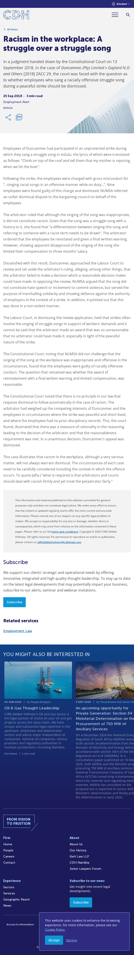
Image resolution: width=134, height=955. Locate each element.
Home (7, 844)
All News (12, 29)
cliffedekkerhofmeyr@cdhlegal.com (59, 542)
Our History (78, 850)
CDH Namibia (79, 862)
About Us (76, 844)
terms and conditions (65, 531)
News (7, 905)
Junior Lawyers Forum (85, 869)
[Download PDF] (19, 118)
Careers (8, 856)
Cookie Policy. (55, 930)
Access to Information (20, 924)
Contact (9, 862)
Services (9, 893)
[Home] (16, 15)
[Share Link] (8, 118)
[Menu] (117, 15)
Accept (54, 940)
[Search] (128, 15)
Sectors (8, 887)
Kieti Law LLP (79, 856)
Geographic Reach (16, 899)
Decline (71, 940)
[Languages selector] (121, 4)
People (8, 850)
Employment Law (17, 631)
